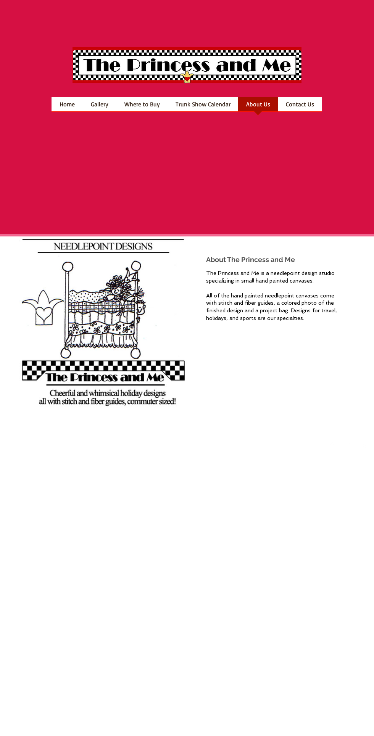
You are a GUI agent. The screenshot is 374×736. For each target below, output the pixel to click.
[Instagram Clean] (362, 445)
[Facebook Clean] (332, 445)
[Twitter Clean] (347, 445)
